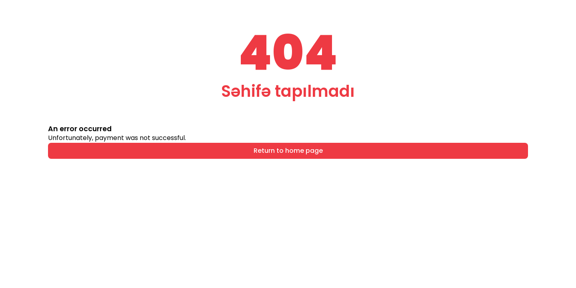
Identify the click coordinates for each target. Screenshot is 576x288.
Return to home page (288, 150)
